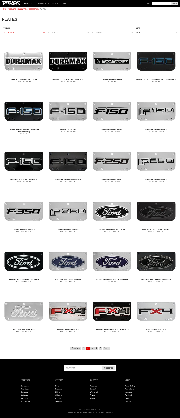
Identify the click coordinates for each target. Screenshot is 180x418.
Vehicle (7, 28)
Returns (58, 398)
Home (4, 9)
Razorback (25, 389)
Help (64, 3)
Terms (92, 398)
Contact (93, 389)
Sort (138, 28)
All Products (25, 401)
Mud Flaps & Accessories (28, 9)
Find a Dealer (43, 3)
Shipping (58, 395)
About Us (93, 386)
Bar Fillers (24, 398)
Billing (57, 392)
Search (174, 3)
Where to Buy (95, 392)
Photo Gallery (130, 386)
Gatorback (24, 386)
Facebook (128, 395)
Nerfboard (24, 395)
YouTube (128, 401)
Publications (129, 389)
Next (106, 348)
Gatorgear (24, 392)
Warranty (58, 401)
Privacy (93, 395)
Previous (76, 348)
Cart (148, 3)
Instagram (128, 392)
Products (28, 3)
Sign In (55, 3)
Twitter (127, 398)
